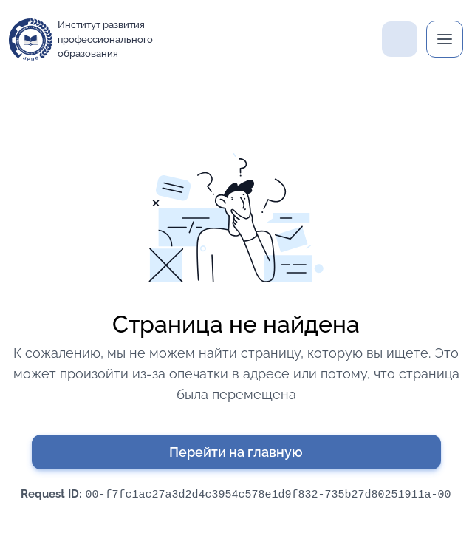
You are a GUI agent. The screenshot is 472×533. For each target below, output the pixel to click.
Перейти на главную (236, 452)
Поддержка (399, 39)
